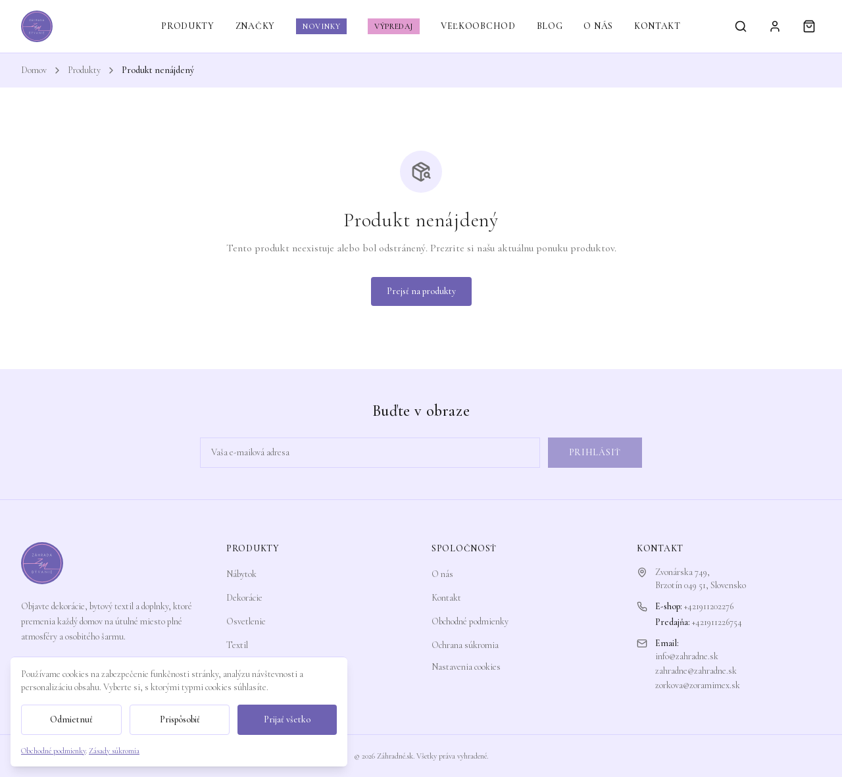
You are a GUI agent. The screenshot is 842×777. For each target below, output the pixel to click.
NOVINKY (321, 26)
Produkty (84, 70)
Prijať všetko (287, 719)
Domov (34, 70)
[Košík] (809, 26)
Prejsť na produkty (421, 291)
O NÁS (598, 26)
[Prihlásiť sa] (775, 26)
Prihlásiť (595, 452)
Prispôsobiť (180, 719)
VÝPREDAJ (393, 26)
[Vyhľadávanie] (741, 26)
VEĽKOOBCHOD (478, 26)
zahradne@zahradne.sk (696, 670)
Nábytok (241, 574)
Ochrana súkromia (465, 645)
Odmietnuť (71, 719)
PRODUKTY (187, 26)
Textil (237, 645)
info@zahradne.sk (686, 656)
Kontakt (446, 597)
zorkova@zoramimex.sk (697, 685)
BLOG (550, 26)
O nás (442, 574)
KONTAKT (657, 26)
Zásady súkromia (114, 750)
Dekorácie (244, 597)
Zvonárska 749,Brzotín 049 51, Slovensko (700, 578)
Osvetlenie (246, 621)
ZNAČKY (255, 26)
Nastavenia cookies (466, 666)
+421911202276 (708, 606)
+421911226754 (717, 622)
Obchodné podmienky (470, 621)
